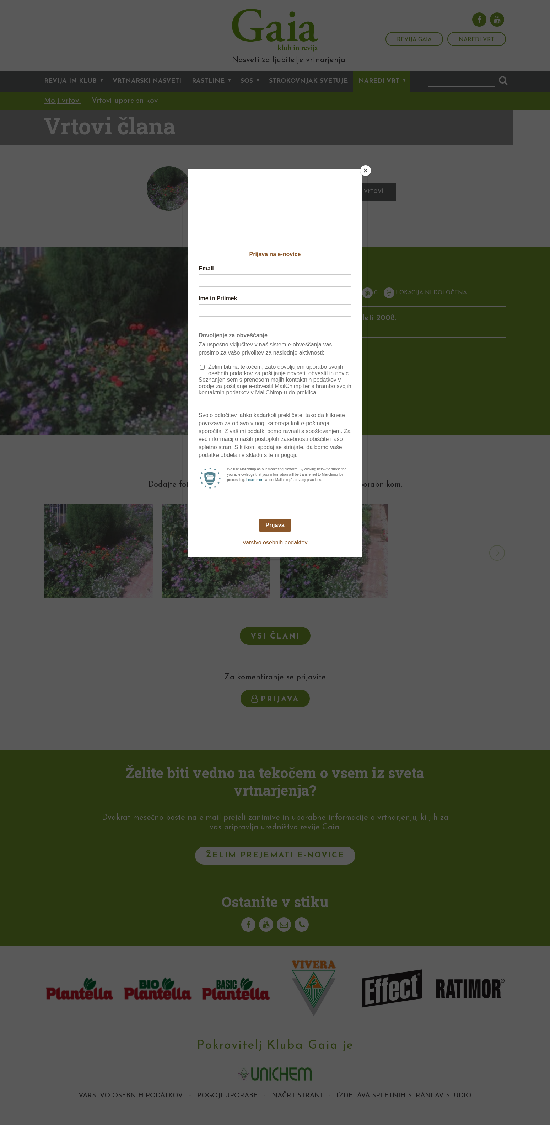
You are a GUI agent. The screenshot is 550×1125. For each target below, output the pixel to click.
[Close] (365, 170)
